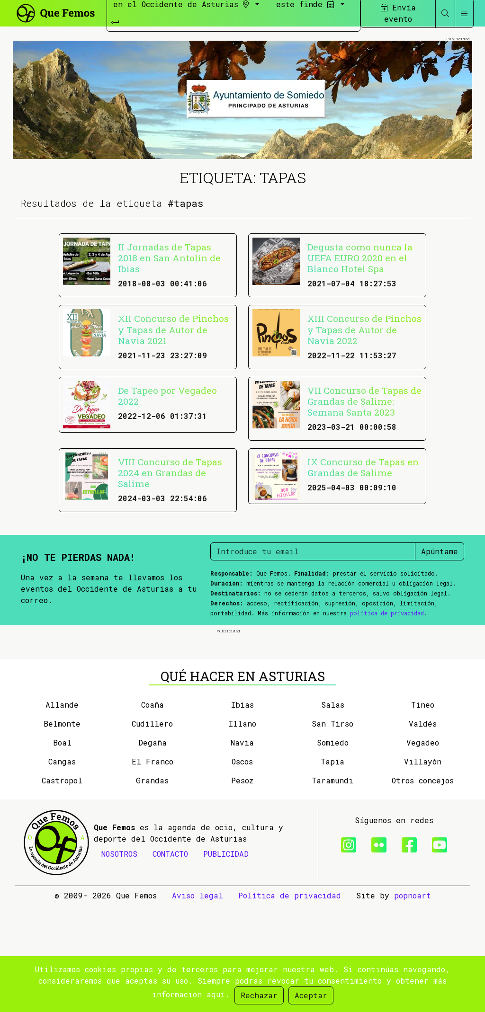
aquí (216, 994)
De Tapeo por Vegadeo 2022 (167, 395)
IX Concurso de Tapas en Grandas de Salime (363, 467)
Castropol (62, 887)
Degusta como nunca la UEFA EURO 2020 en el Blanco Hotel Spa (360, 258)
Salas (332, 812)
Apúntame (439, 551)
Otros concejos (423, 887)
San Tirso (332, 830)
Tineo (422, 812)
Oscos (242, 868)
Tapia (332, 868)
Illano (242, 830)
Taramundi (332, 887)
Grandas (152, 887)
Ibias (242, 812)
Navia (242, 849)
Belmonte (62, 830)
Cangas (62, 868)
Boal (62, 849)
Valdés (423, 830)
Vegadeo (422, 849)
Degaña (152, 849)
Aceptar (311, 995)
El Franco (152, 868)
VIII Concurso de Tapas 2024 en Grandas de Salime (170, 472)
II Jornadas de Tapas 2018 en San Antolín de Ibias (169, 258)
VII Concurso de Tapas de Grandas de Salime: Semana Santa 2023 (364, 401)
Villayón (422, 868)
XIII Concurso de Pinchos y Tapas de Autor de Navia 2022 (364, 329)
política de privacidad (387, 613)
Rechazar (259, 995)
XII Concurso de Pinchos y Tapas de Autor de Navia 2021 (173, 329)
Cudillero (152, 830)
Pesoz (242, 887)
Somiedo (333, 849)
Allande (62, 812)
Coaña (152, 812)
